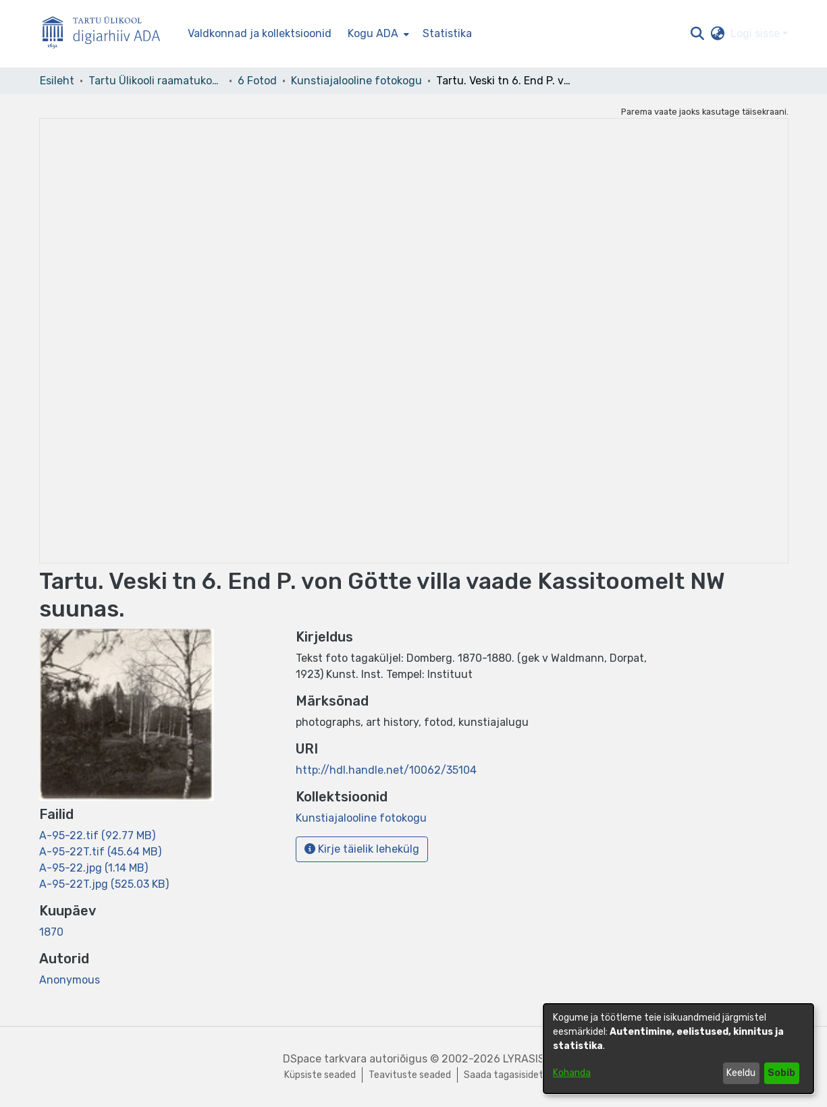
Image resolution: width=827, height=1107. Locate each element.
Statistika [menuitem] (447, 33)
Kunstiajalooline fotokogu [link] (356, 80)
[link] (97, 835)
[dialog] (678, 1049)
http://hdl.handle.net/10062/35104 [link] (386, 770)
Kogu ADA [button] (373, 33)
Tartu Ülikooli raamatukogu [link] (155, 80)
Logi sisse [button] (756, 33)
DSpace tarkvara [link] (325, 1058)
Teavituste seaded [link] (410, 1075)
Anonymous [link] (69, 979)
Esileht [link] (57, 80)
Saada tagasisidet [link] (503, 1075)
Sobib (781, 1073)
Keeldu (740, 1073)
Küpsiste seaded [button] (320, 1075)
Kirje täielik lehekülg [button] (361, 849)
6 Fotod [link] (257, 80)
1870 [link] (51, 932)
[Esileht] (106, 34)
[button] (697, 34)
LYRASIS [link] (524, 1058)
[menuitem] (377, 33)
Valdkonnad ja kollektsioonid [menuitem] (259, 33)
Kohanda (572, 1073)
